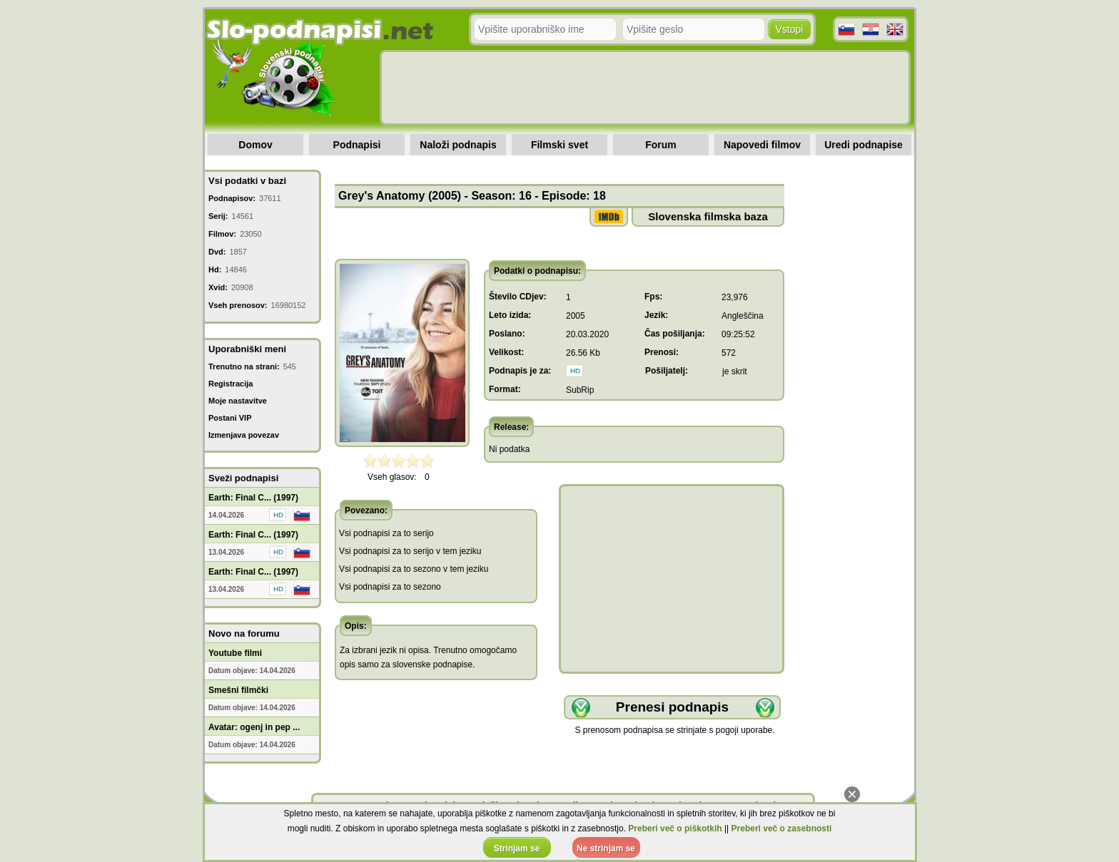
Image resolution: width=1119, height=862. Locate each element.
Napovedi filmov (762, 144)
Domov (255, 144)
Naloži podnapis (458, 144)
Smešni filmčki (238, 690)
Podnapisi (357, 144)
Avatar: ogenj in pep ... (254, 727)
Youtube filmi (235, 653)
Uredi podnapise (863, 144)
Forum (661, 144)
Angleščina (742, 316)
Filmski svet (559, 144)
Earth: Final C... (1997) (253, 498)
